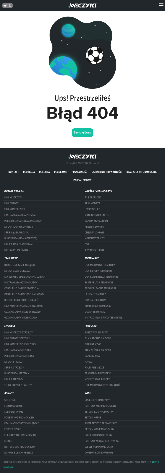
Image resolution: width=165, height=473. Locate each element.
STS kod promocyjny (97, 400)
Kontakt (13, 172)
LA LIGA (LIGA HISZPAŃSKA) (18, 226)
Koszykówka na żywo (98, 350)
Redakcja (29, 172)
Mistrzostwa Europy (97, 379)
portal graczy (82, 180)
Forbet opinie (12, 429)
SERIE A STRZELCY (14, 367)
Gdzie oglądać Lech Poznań (20, 317)
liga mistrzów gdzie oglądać (102, 385)
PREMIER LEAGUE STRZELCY (19, 356)
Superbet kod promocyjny (101, 423)
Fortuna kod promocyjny (100, 406)
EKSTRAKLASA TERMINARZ (99, 282)
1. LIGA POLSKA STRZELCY (18, 385)
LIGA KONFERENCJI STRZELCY (20, 344)
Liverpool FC (92, 209)
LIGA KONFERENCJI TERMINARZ (101, 276)
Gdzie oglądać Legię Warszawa (22, 312)
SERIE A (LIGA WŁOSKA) (16, 232)
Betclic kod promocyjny (100, 411)
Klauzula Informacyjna (141, 172)
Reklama (44, 172)
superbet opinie (13, 411)
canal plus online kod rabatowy (24, 294)
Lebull (8, 441)
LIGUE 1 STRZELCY (13, 379)
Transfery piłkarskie (98, 373)
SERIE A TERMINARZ (95, 300)
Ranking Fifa (92, 356)
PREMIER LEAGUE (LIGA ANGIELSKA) (23, 221)
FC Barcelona (93, 197)
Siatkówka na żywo (96, 332)
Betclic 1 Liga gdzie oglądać (21, 300)
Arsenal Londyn (94, 226)
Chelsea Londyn (94, 232)
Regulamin (60, 172)
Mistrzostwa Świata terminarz (103, 317)
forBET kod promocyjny (19, 417)
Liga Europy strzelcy (17, 338)
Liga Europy (11, 203)
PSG (87, 244)
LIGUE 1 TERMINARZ (95, 312)
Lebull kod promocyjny (99, 447)
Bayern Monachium (96, 221)
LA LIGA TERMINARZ (95, 294)
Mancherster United (97, 215)
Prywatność (79, 172)
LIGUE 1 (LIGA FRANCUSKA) (18, 244)
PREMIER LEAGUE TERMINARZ (100, 288)
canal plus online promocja (21, 288)
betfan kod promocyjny (99, 429)
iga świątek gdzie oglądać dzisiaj (24, 276)
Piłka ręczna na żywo (98, 338)
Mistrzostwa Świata (16, 250)
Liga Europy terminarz (98, 271)
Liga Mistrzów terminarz (100, 265)
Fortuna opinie (13, 406)
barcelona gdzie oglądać (20, 265)
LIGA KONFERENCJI (14, 209)
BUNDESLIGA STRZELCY (16, 373)
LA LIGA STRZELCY (14, 362)
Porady (89, 362)
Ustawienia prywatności (107, 172)
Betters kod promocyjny (19, 447)
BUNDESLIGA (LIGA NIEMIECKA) (20, 238)
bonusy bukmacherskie (18, 452)
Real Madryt (92, 203)
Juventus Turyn (94, 250)
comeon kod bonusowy (99, 452)
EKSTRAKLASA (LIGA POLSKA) (20, 215)
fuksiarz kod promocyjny (20, 435)
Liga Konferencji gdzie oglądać (23, 306)
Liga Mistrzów (12, 197)
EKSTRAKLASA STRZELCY (17, 350)
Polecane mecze (94, 367)
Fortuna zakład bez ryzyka (102, 441)
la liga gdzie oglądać (17, 271)
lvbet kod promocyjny (98, 435)
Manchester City (95, 238)
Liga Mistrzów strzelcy (18, 332)
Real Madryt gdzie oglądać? (21, 423)
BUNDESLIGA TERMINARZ (98, 306)
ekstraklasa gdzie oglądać (21, 282)
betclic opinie (93, 417)
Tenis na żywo (93, 344)
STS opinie (10, 400)
